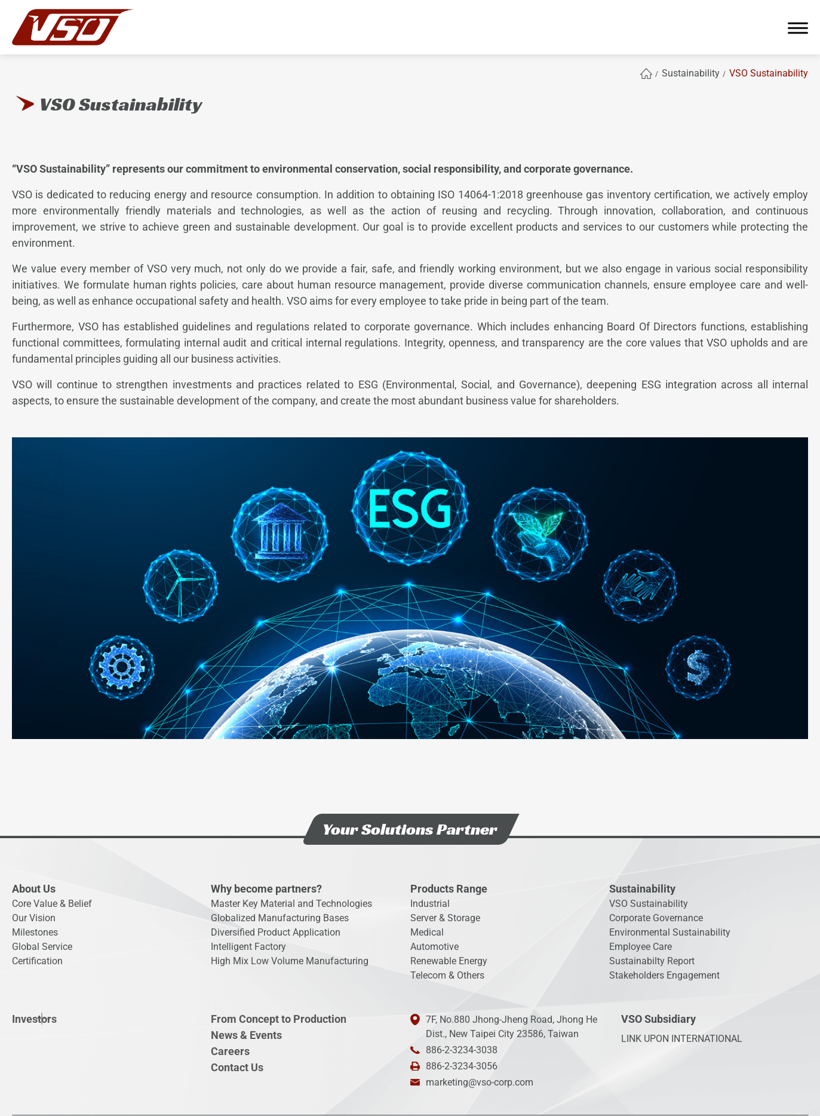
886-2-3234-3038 (461, 1050)
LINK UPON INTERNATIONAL (681, 1038)
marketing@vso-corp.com (479, 1082)
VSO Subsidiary (658, 1019)
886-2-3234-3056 (461, 1066)
